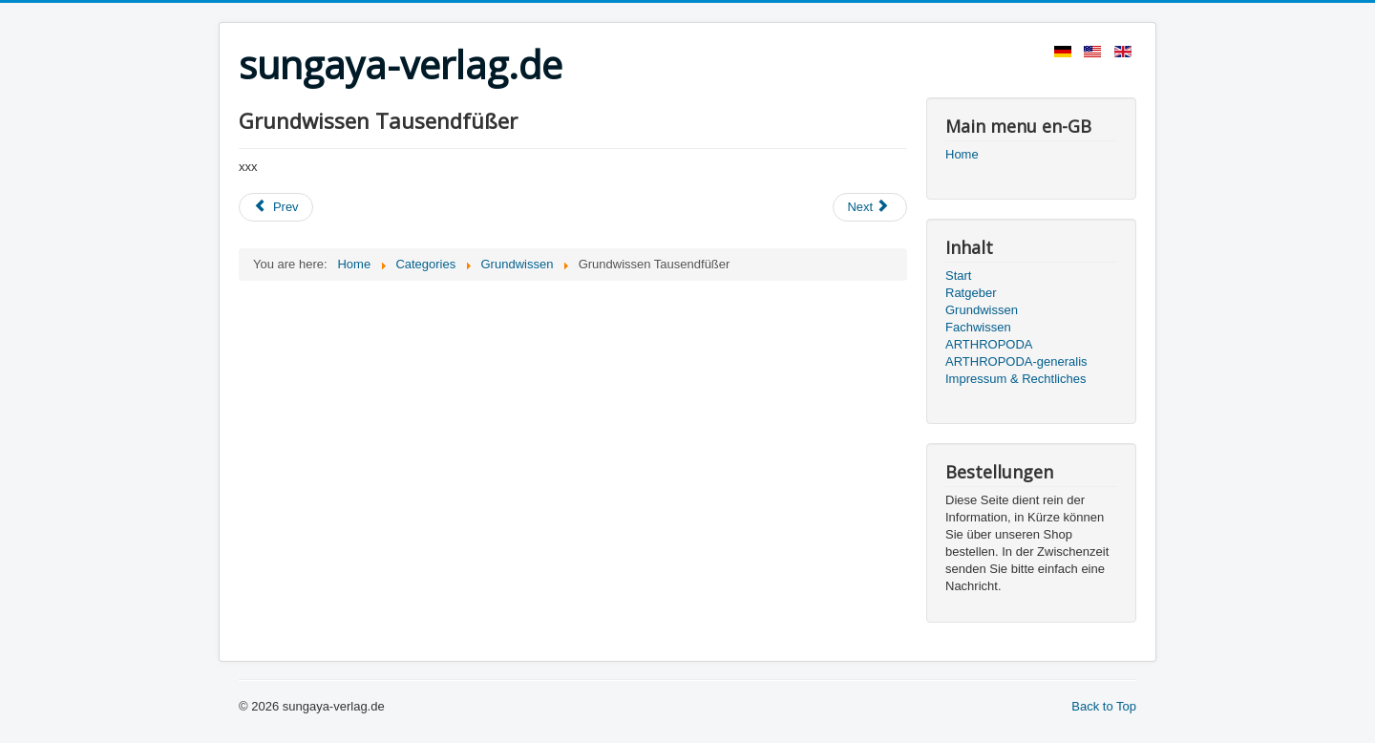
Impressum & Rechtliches (1015, 379)
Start (958, 275)
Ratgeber (970, 293)
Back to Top (1103, 706)
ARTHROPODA (989, 344)
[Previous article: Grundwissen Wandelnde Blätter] (276, 207)
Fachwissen (978, 327)
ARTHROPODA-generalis (1016, 361)
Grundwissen (981, 310)
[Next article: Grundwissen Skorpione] (870, 207)
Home (962, 154)
